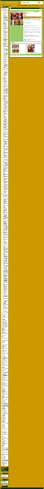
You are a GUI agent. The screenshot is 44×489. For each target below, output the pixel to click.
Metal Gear (3, 382)
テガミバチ (4, 241)
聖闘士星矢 (3, 367)
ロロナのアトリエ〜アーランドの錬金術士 (5, 124)
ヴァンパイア (4, 356)
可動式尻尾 (3, 415)
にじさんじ (3, 426)
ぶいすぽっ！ (4, 457)
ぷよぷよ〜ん (4, 327)
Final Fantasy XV (4, 8)
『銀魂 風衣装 (5, 251)
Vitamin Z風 (5, 113)
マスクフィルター (4, 399)
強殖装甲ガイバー (4, 408)
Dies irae (4, 30)
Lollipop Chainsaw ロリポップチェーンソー (5, 189)
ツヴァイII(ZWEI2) (4, 324)
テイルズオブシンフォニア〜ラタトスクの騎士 (5, 101)
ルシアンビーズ (5, 131)
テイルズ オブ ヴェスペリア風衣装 (5, 46)
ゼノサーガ (4, 77)
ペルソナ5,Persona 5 (5, 344)
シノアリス (3, 355)
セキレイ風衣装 (5, 227)
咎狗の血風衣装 (5, 90)
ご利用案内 (23, 2)
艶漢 (2, 446)
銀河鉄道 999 (5, 254)
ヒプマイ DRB (4, 373)
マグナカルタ (5, 70)
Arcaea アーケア (4, 437)
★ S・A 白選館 (5, 226)
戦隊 (2, 398)
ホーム (10, 5)
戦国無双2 (4, 78)
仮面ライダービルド (5, 383)
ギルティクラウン (4, 360)
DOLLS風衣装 (5, 95)
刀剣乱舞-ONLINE (4, 350)
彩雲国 (4, 211)
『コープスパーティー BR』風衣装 (5, 160)
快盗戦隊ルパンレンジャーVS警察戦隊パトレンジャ (5, 375)
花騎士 (3, 342)
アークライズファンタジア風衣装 (5, 129)
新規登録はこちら (4, 481)
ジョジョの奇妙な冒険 (5, 372)
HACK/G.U (4, 63)
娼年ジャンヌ (4, 464)
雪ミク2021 (3, 402)
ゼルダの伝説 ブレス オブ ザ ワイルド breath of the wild (5, 358)
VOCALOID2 (4, 335)
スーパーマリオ (4, 369)
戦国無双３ (4, 169)
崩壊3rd (3, 445)
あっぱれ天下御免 (4, 323)
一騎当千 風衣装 (5, 270)
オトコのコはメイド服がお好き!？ (5, 144)
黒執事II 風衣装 (5, 271)
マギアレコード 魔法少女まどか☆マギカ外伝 (5, 450)
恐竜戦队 (3, 390)
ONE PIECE (5, 306)
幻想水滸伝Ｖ (5, 81)
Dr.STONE (3, 427)
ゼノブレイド (4, 416)
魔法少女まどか (5, 289)
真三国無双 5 (4, 319)
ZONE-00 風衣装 (5, 164)
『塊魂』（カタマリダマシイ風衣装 (5, 153)
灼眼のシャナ (5, 207)
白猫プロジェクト (4, 384)
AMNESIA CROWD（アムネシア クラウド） (5, 32)
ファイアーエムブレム (5, 368)
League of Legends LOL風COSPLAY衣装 (5, 182)
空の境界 (3, 347)
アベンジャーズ (5, 194)
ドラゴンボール (4, 320)
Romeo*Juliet (5, 208)
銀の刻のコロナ (4, 332)
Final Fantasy (4, 419)
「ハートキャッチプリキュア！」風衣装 (5, 268)
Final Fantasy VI (4, 389)
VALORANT (4, 458)
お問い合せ (28, 2)
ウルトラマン (4, 409)
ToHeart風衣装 (5, 228)
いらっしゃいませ (4, 470)
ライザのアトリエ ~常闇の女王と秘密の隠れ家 (5, 461)
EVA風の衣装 (5, 242)
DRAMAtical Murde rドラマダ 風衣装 (5, 179)
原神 (2, 436)
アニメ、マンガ (4, 193)
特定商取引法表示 (4, 467)
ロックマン (3, 465)
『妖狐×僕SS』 (5, 288)
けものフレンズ (5, 311)
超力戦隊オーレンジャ (5, 397)
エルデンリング (4, 456)
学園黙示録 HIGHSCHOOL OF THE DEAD (5, 276)
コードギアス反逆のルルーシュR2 (5, 235)
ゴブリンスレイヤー (5, 377)
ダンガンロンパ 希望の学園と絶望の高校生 (5, 39)
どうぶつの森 (4, 412)
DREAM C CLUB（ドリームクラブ (5, 137)
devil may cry (4, 420)
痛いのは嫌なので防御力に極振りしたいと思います (5, 406)
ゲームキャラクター (5, 9)
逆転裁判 (3, 421)
